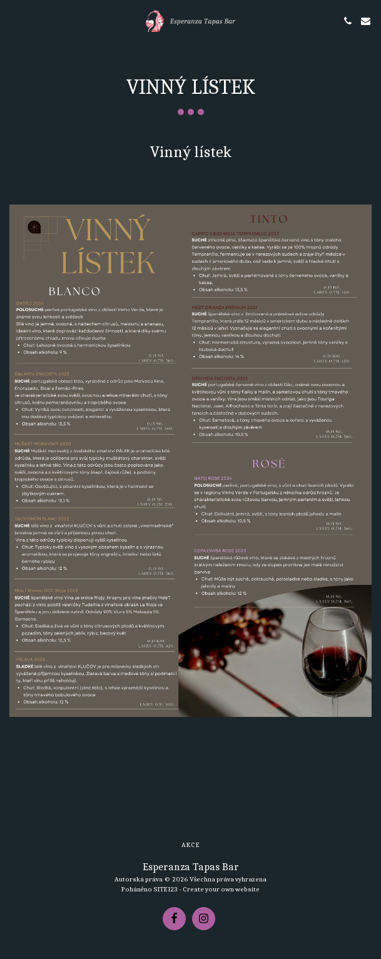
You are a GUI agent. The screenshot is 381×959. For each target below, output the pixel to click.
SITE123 (165, 889)
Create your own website (221, 889)
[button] (13, 20)
